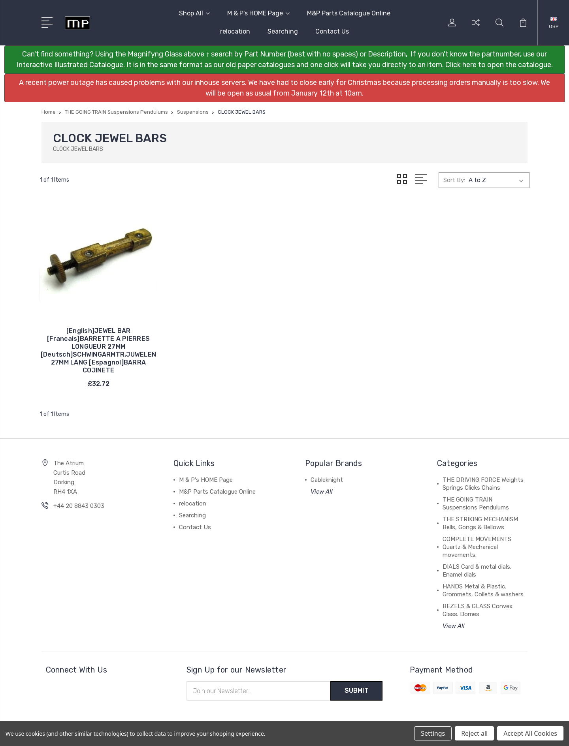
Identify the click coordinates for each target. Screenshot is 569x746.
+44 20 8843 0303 (78, 501)
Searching (283, 31)
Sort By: (454, 180)
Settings (433, 733)
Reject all (474, 733)
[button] (284, 59)
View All (322, 487)
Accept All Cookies (530, 733)
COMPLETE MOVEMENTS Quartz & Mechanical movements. (477, 543)
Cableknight (327, 475)
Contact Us (332, 31)
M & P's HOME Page (258, 13)
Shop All (194, 13)
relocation (235, 31)
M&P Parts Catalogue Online (348, 13)
